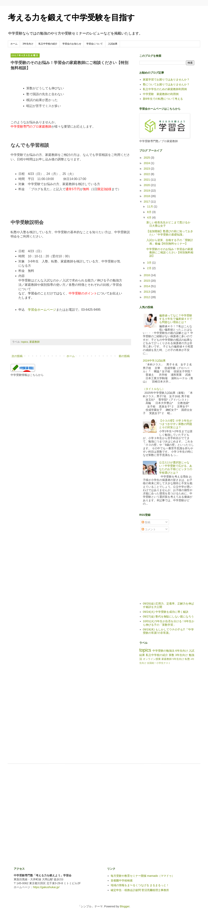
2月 (149, 268)
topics (24, 341)
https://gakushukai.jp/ (46, 887)
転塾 (187, 659)
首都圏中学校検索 (122, 880)
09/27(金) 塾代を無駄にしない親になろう (168, 616)
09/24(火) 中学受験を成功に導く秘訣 (165, 611)
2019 (147, 190)
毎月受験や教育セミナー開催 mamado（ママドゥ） (143, 875)
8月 (149, 212)
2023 (147, 168)
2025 (147, 157)
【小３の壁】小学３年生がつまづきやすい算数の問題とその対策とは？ (175, 424)
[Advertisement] (168, 569)
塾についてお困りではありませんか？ (166, 84)
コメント (149, 529)
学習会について (94, 43)
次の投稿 (17, 356)
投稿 (146, 522)
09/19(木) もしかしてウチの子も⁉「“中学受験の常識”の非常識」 (168, 631)
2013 (147, 291)
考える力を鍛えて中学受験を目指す (71, 17)
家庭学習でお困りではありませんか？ (166, 79)
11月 (150, 206)
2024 (147, 163)
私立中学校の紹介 (47, 43)
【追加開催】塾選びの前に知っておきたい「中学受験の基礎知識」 (169, 233)
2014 (147, 286)
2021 (147, 179)
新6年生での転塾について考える (163, 98)
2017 (147, 201)
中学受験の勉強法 (163, 650)
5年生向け (178, 659)
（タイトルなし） (154, 388)
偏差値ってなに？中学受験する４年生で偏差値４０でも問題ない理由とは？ (175, 319)
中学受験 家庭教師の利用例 (161, 94)
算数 (171, 655)
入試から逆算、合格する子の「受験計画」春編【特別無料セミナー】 (169, 241)
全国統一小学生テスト (159, 663)
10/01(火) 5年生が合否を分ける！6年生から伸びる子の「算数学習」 (168, 623)
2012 (147, 297)
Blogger (125, 906)
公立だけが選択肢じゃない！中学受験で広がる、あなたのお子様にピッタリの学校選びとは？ (175, 467)
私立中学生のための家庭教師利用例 (165, 89)
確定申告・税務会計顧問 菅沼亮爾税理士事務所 (140, 890)
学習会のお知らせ (71, 43)
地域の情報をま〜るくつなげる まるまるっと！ (140, 885)
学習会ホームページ (42, 309)
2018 (147, 196)
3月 (149, 262)
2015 (147, 280)
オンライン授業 (152, 659)
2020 (147, 185)
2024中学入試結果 (154, 360)
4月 (149, 217)
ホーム (13, 43)
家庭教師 (34, 341)
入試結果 (112, 43)
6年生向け (181, 650)
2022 (147, 174)
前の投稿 (124, 356)
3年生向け (28, 43)
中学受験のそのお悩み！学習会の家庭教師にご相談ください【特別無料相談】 (169, 252)
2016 (147, 275)
